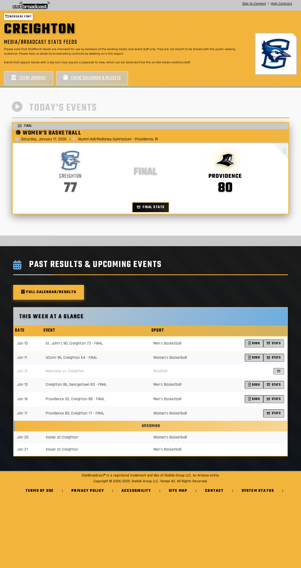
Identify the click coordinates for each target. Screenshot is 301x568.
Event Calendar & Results (92, 78)
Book (254, 343)
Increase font (18, 16)
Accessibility (136, 491)
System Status (258, 491)
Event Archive (28, 78)
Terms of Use (39, 491)
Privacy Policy (87, 491)
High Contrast (281, 3)
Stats (274, 343)
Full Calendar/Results (48, 292)
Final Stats (150, 207)
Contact (214, 491)
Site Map (178, 491)
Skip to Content (254, 3)
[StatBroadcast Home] (53, 5)
